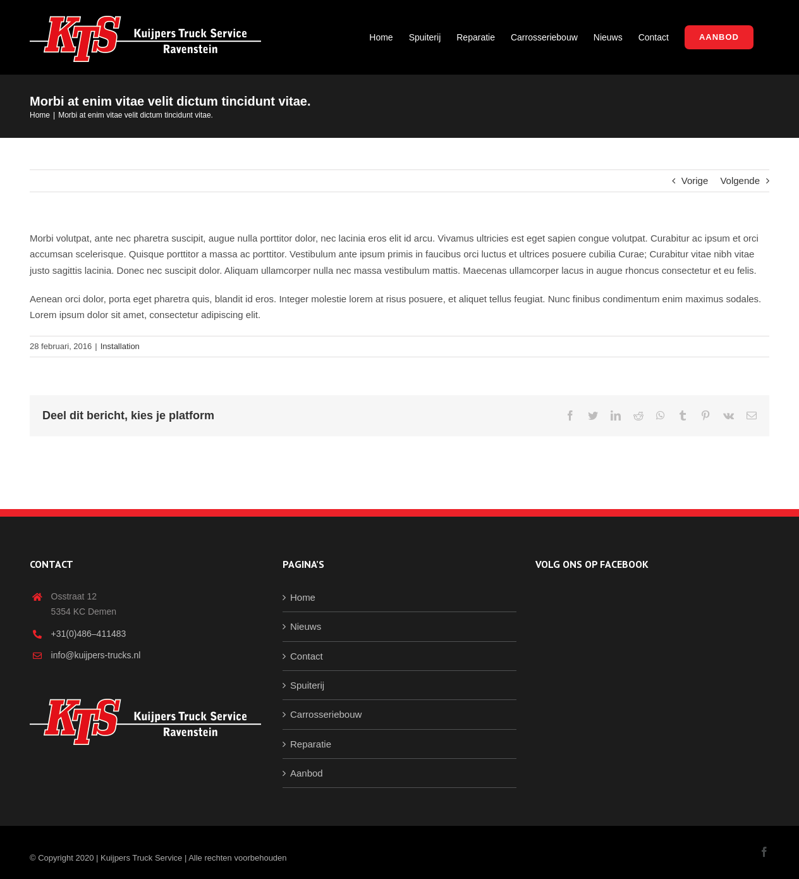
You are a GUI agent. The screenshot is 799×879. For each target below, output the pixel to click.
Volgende (740, 180)
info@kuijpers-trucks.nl (96, 655)
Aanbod (306, 773)
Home (302, 597)
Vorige (695, 180)
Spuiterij (307, 685)
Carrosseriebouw (326, 714)
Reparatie (310, 744)
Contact (306, 656)
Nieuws (305, 626)
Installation (120, 346)
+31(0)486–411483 (88, 634)
